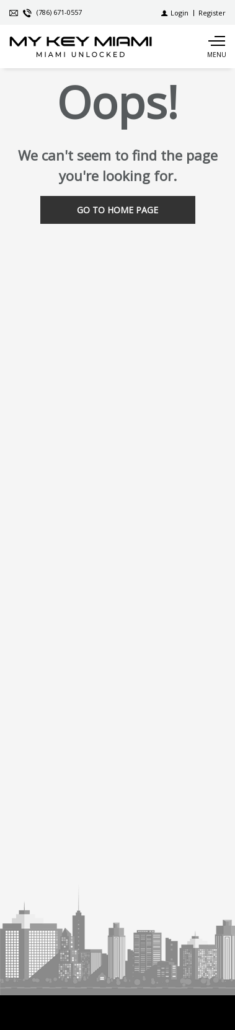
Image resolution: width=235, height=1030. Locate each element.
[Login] (174, 12)
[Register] (212, 12)
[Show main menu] (216, 46)
